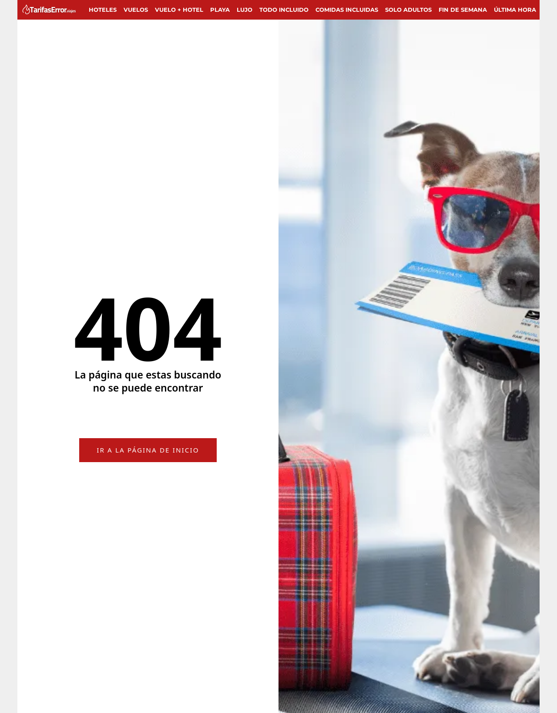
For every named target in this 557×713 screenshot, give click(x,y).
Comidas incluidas (346, 9)
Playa (220, 9)
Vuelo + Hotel (179, 9)
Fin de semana (463, 9)
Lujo (244, 9)
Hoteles (103, 9)
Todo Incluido (284, 9)
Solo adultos (408, 9)
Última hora (515, 9)
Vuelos (136, 9)
